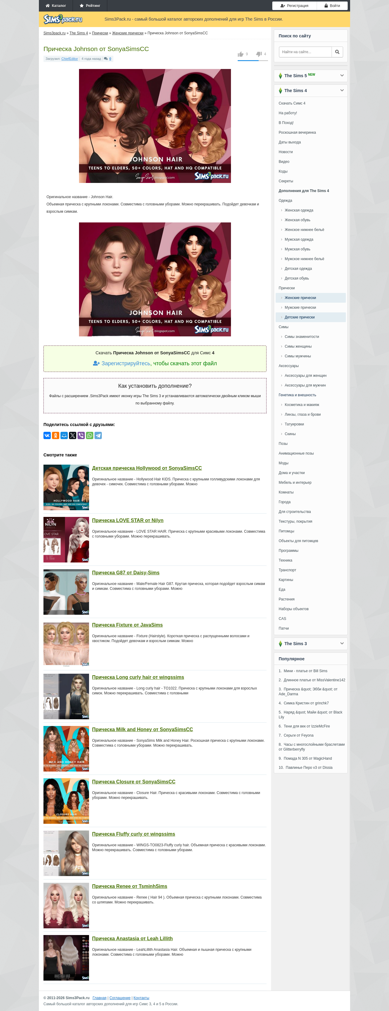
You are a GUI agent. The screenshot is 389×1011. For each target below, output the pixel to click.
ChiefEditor (69, 58)
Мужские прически (300, 307)
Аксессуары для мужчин (305, 385)
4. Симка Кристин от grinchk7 (304, 703)
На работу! (288, 113)
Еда (282, 589)
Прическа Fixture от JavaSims (127, 625)
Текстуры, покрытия (295, 521)
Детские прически (300, 317)
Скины (290, 434)
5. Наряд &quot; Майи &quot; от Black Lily (311, 714)
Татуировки (294, 424)
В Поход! (286, 123)
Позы (283, 444)
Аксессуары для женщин (306, 375)
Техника (285, 560)
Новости (286, 152)
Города (285, 502)
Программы (288, 550)
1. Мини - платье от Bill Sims (303, 671)
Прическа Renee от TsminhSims (129, 886)
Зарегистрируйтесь (121, 363)
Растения (286, 599)
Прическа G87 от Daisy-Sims (126, 572)
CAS (282, 619)
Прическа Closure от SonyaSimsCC (133, 781)
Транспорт (287, 570)
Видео (284, 162)
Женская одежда (299, 210)
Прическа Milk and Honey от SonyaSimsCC (142, 729)
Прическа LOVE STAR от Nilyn (128, 520)
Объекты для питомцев (298, 541)
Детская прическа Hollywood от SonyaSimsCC (147, 468)
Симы (283, 327)
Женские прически (300, 298)
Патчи (284, 628)
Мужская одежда (299, 239)
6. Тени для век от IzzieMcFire (304, 726)
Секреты (286, 181)
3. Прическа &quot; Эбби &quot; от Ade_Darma (308, 691)
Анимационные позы (296, 453)
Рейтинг (90, 6)
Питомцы (286, 531)
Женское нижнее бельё (304, 230)
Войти (332, 6)
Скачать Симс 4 (292, 103)
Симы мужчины (298, 356)
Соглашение (119, 998)
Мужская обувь (297, 249)
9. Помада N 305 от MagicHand (305, 758)
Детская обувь (297, 278)
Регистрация (294, 6)
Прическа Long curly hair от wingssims (138, 677)
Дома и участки (292, 473)
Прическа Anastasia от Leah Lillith (132, 938)
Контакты (141, 998)
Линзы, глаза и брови (303, 414)
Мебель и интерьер (295, 482)
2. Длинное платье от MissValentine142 (312, 680)
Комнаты (286, 492)
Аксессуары (289, 366)
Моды (283, 463)
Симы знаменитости (302, 337)
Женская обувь (297, 220)
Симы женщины (298, 346)
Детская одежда (298, 269)
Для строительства (295, 512)
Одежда (285, 200)
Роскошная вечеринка (297, 132)
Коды (283, 171)
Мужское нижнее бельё (304, 259)
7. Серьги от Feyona (296, 735)
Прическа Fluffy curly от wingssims (133, 834)
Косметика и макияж (302, 405)
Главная (100, 998)
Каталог (56, 6)
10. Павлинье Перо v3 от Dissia (305, 767)
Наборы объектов (294, 609)
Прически (287, 288)
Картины (286, 580)
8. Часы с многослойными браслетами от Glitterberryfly (312, 746)
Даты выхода (290, 142)
